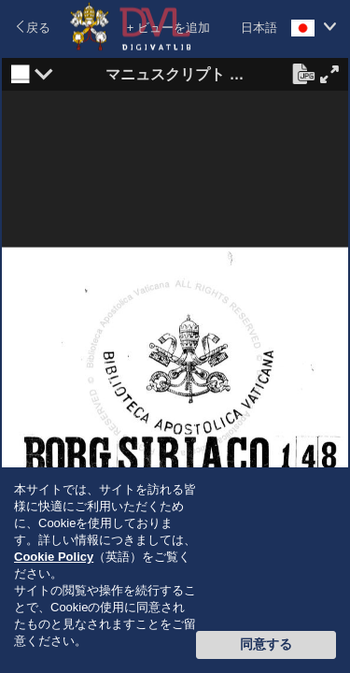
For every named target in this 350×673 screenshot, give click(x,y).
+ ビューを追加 (168, 28)
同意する (266, 644)
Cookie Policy (53, 557)
